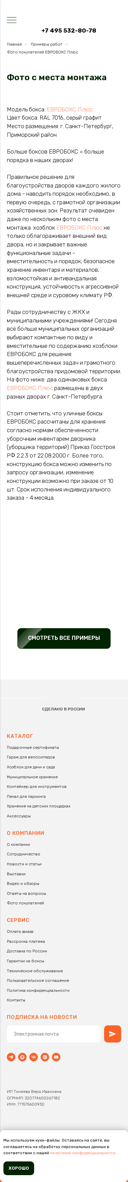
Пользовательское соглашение (38, 980)
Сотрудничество (23, 854)
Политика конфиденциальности (38, 990)
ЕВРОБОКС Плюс (70, 109)
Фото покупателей (25, 903)
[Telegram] (11, 1057)
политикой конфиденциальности (82, 1152)
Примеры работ (46, 44)
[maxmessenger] (22, 1057)
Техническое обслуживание (35, 970)
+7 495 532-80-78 (68, 30)
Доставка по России (27, 951)
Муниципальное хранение (32, 777)
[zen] (45, 1057)
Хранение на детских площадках (38, 806)
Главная (14, 44)
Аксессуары (19, 816)
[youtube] (56, 1057)
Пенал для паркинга (26, 796)
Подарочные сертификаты (33, 747)
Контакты (16, 1000)
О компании (18, 844)
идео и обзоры (24, 883)
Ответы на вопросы (26, 893)
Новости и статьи (24, 864)
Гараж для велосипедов (31, 757)
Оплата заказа (20, 931)
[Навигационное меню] (11, 20)
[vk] (33, 1057)
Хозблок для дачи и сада (31, 767)
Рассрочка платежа (26, 941)
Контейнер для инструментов (37, 786)
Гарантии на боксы (25, 961)
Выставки (16, 874)
